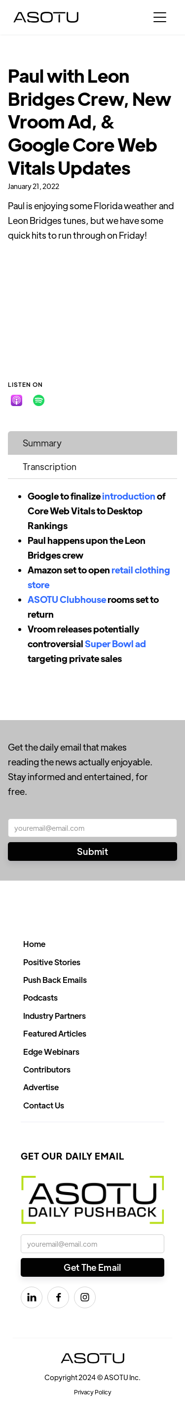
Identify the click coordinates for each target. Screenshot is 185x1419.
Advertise (41, 1087)
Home (34, 944)
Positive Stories (51, 962)
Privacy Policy (92, 1392)
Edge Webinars (51, 1051)
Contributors (47, 1069)
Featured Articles (54, 1033)
